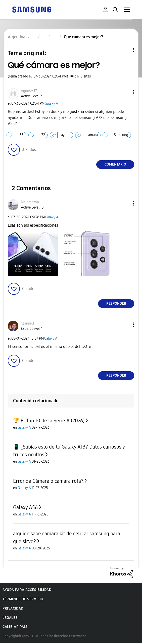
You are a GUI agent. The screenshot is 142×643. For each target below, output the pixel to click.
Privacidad (13, 608)
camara (92, 135)
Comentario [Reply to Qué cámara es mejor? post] (115, 164)
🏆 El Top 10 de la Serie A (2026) (48, 421)
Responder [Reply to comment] (116, 303)
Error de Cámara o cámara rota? (48, 481)
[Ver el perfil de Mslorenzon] (30, 202)
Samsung (121, 135)
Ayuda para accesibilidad (27, 590)
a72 (42, 135)
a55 (21, 135)
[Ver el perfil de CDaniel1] (27, 323)
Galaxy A (51, 103)
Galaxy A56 (25, 507)
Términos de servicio (23, 599)
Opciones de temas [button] (125, 50)
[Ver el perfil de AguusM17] (29, 91)
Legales (10, 618)
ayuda (65, 135)
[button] (125, 92)
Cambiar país (15, 627)
